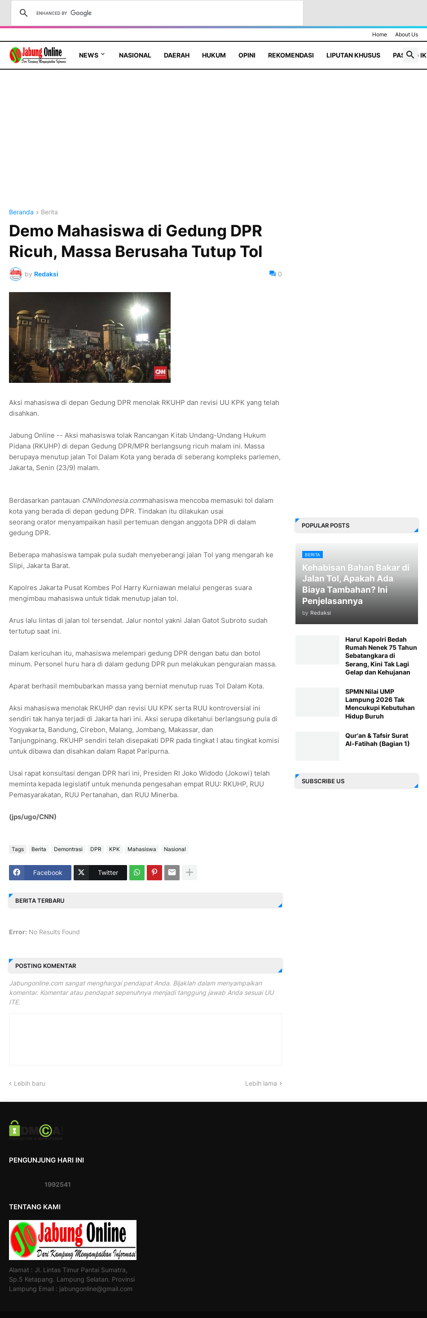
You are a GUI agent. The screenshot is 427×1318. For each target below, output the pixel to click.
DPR (95, 849)
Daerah (176, 55)
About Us (406, 34)
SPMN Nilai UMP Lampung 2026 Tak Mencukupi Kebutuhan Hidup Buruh (380, 704)
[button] (410, 55)
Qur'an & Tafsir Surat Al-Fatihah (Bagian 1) (377, 739)
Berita (49, 212)
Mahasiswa (142, 849)
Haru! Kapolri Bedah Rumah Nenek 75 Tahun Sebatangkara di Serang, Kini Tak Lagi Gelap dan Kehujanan (381, 655)
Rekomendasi (291, 55)
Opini (246, 55)
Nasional (135, 55)
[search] (155, 13)
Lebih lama (261, 1083)
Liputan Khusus (353, 55)
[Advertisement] (145, 146)
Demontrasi (68, 849)
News (88, 55)
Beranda (21, 212)
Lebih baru (29, 1083)
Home (379, 34)
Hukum (214, 55)
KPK (114, 849)
